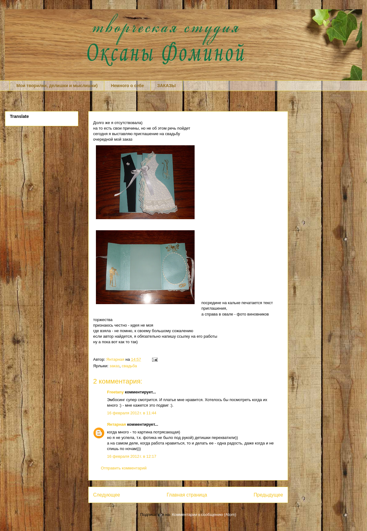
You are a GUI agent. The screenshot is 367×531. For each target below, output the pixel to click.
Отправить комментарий (123, 468)
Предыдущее (268, 494)
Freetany (115, 392)
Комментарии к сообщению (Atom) (204, 514)
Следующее (106, 494)
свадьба (129, 366)
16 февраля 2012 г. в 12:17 (131, 456)
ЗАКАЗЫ (166, 85)
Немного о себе (127, 85)
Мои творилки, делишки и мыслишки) (56, 85)
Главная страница (187, 494)
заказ (114, 366)
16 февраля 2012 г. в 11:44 (131, 413)
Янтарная (116, 359)
